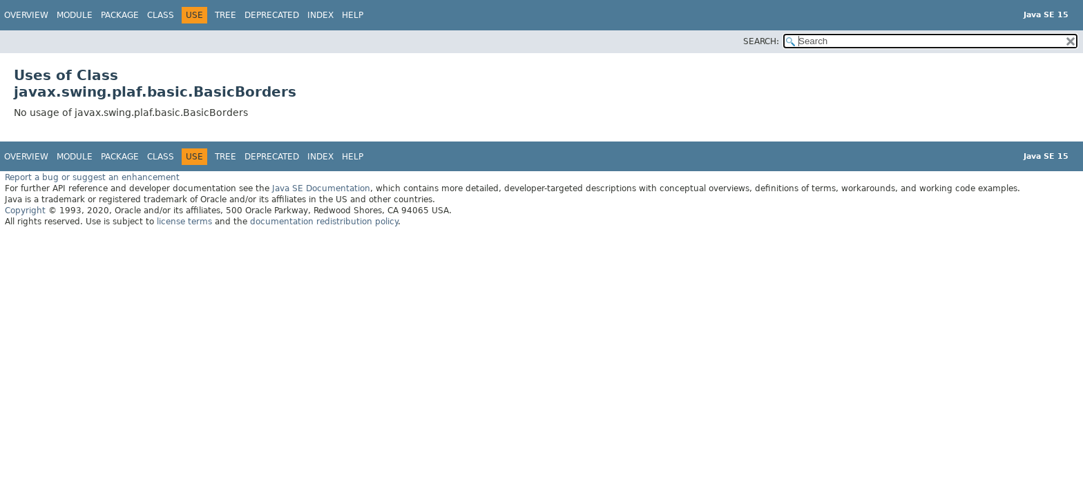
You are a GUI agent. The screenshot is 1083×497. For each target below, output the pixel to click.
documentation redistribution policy (324, 221)
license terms (184, 221)
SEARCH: (761, 41)
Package (120, 15)
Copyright (25, 210)
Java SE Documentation (321, 188)
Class (160, 15)
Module (75, 15)
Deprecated (272, 15)
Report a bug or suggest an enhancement (92, 177)
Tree (225, 15)
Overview (26, 15)
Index (320, 15)
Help (352, 15)
